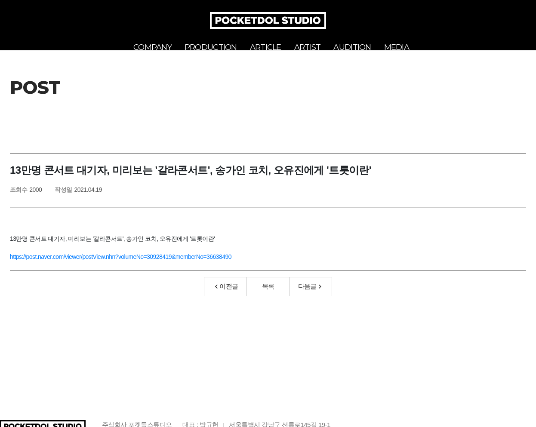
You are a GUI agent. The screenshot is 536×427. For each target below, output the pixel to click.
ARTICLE (265, 47)
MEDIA (396, 47)
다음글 (309, 296)
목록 (268, 296)
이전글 (226, 296)
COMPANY (152, 47)
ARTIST (307, 47)
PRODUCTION (211, 47)
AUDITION (352, 47)
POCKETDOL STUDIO (268, 20)
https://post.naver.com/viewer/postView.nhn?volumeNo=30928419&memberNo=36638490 (120, 266)
